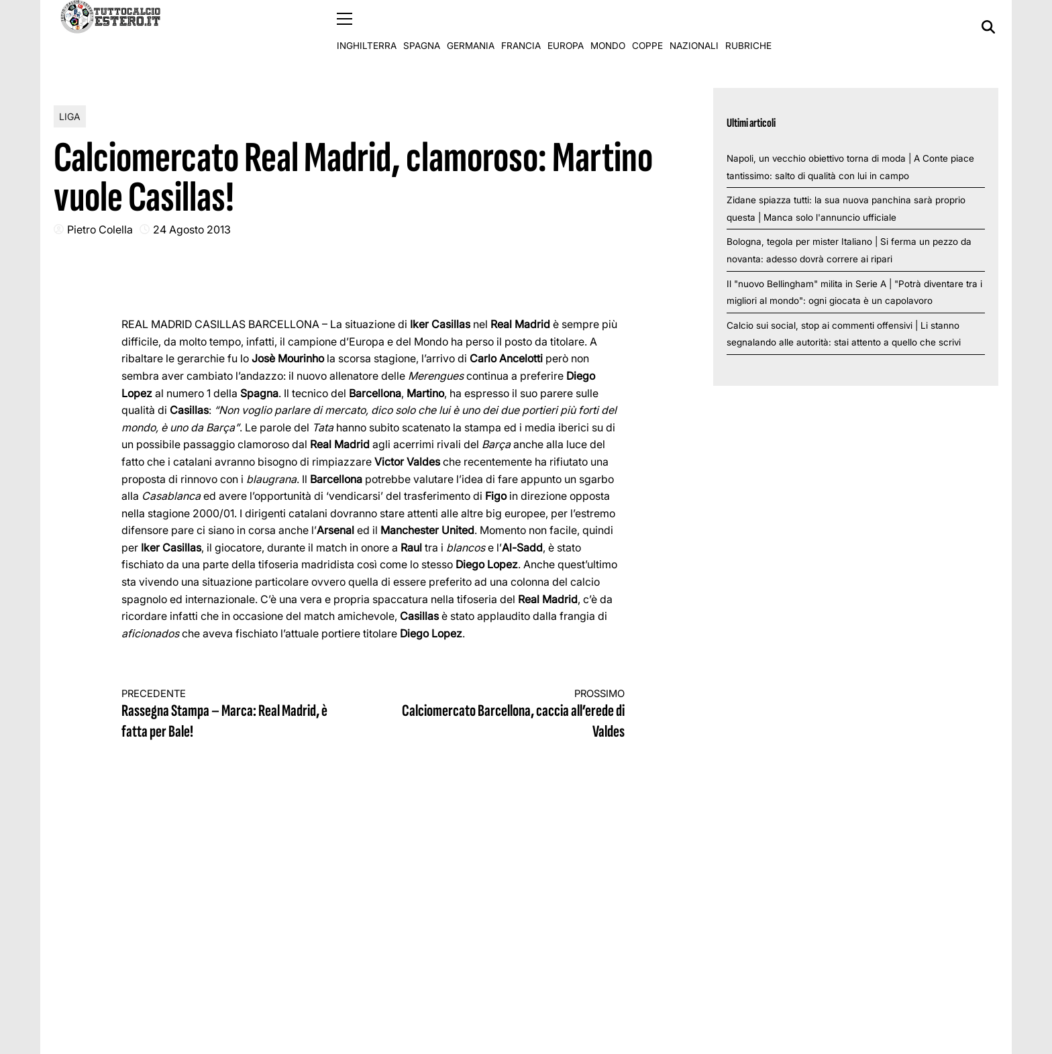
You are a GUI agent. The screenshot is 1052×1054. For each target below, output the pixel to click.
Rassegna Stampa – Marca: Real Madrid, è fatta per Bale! (234, 714)
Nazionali (694, 26)
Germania (470, 26)
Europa (565, 26)
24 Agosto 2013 (192, 228)
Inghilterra (367, 26)
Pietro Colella (100, 228)
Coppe (647, 26)
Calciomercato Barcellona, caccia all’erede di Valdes (512, 714)
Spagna (421, 26)
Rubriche (748, 26)
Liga (70, 115)
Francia (521, 26)
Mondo (607, 26)
